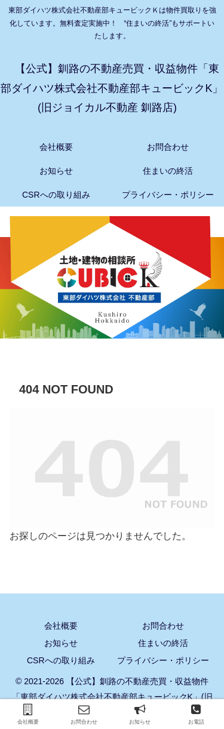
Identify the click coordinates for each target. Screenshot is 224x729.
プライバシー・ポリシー (163, 660)
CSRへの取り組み (61, 660)
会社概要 (61, 625)
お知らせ (61, 643)
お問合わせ (163, 625)
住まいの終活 (163, 643)
